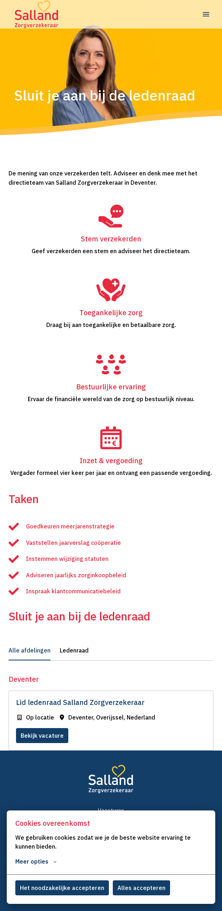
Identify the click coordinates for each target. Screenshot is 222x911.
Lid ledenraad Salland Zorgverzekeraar (80, 702)
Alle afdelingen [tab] (30, 650)
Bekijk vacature (42, 735)
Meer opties (36, 861)
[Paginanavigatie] (206, 14)
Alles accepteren (141, 887)
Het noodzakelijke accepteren (62, 887)
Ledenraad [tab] (74, 650)
